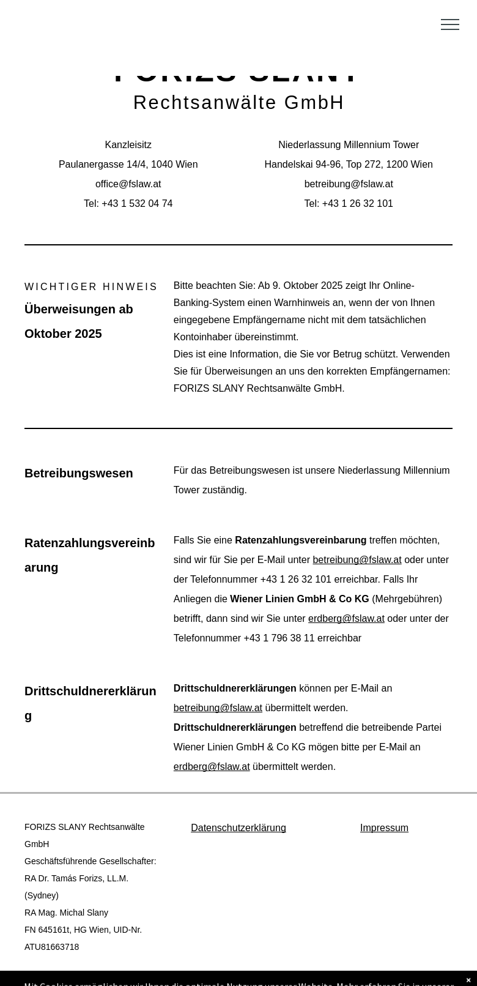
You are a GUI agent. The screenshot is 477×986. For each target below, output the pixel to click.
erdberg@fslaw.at (346, 618)
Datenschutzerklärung (238, 828)
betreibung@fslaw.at (356, 560)
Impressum (384, 828)
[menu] (450, 24)
